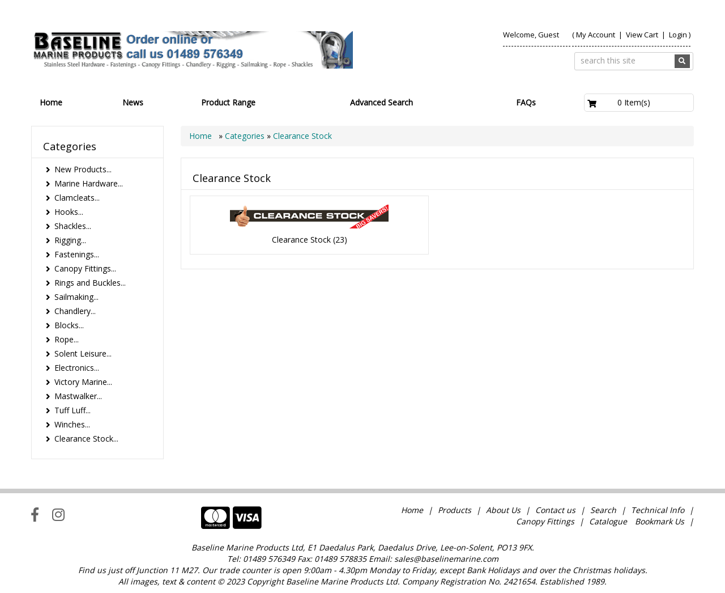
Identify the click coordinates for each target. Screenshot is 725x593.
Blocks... (69, 325)
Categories (246, 135)
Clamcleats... (77, 197)
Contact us (555, 510)
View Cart (643, 34)
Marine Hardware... (88, 183)
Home (51, 102)
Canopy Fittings (545, 521)
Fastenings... (76, 254)
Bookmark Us (659, 521)
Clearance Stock (302, 135)
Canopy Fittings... (85, 268)
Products (454, 510)
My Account (595, 34)
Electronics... (76, 367)
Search (604, 510)
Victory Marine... (83, 381)
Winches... (72, 424)
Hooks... (68, 211)
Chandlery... (75, 311)
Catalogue (608, 521)
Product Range (228, 102)
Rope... (66, 339)
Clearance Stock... (86, 438)
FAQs (526, 102)
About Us (503, 510)
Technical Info (657, 510)
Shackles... (72, 226)
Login (678, 34)
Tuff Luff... (72, 410)
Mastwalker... (78, 396)
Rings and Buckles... (90, 282)
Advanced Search (381, 102)
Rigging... (70, 240)
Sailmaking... (76, 296)
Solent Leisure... (83, 353)
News (132, 102)
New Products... (83, 169)
